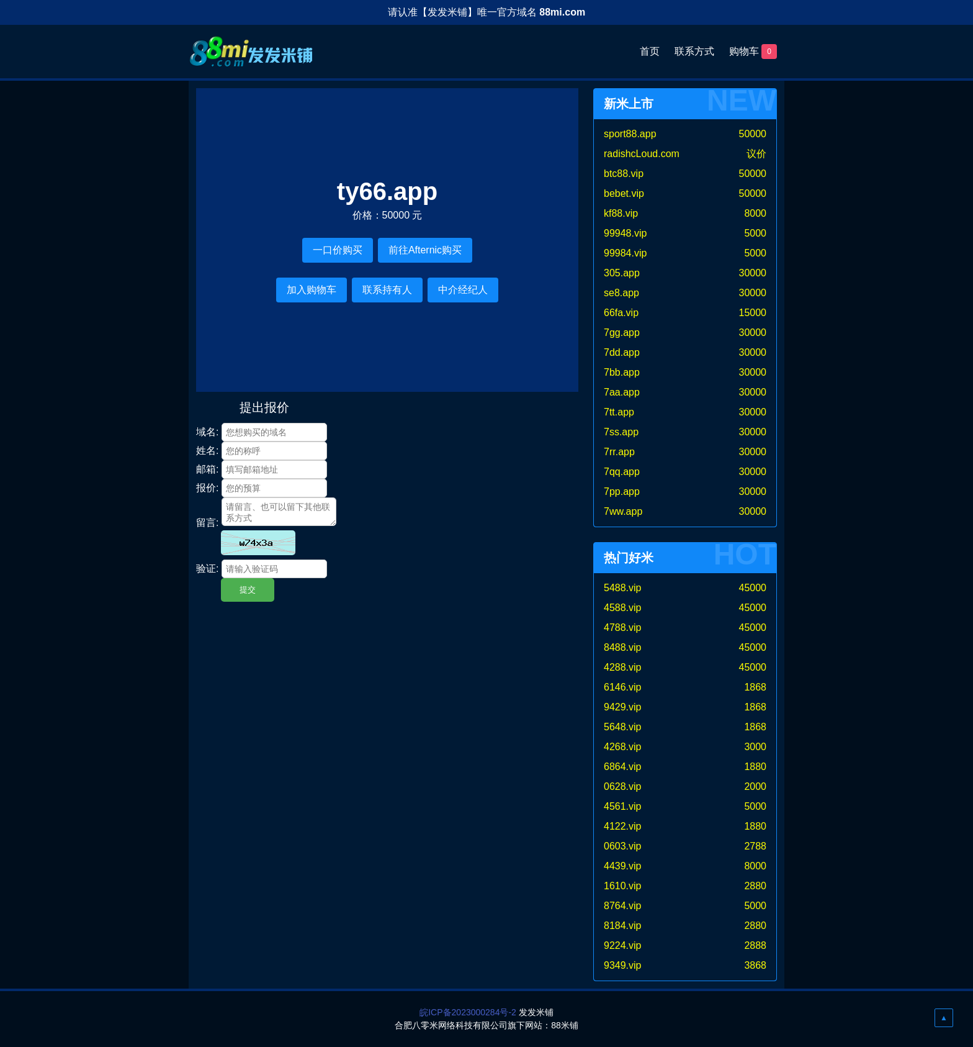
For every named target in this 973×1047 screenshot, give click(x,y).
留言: (207, 522)
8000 (755, 213)
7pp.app (622, 491)
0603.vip (623, 846)
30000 (753, 273)
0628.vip (623, 786)
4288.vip (623, 667)
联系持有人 (387, 289)
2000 (755, 786)
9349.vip (623, 965)
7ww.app (623, 511)
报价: (207, 488)
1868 (755, 687)
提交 (248, 589)
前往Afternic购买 (425, 250)
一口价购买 (337, 250)
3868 (755, 965)
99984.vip (625, 253)
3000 (755, 746)
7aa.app (622, 392)
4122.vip (623, 826)
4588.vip (623, 607)
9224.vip (623, 945)
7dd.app (622, 352)
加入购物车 (311, 289)
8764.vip (623, 905)
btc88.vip (623, 173)
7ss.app (621, 432)
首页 (650, 51)
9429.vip (623, 707)
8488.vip (623, 647)
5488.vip (623, 587)
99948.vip (625, 233)
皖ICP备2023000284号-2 (467, 1012)
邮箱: (207, 469)
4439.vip (623, 866)
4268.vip (623, 746)
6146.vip (623, 687)
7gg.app (622, 332)
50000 (753, 134)
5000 (755, 233)
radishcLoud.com (641, 153)
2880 (755, 886)
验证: (207, 568)
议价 (756, 153)
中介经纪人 (463, 289)
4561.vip (623, 806)
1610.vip (623, 886)
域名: (207, 432)
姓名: (207, 450)
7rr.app (619, 451)
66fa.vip (621, 312)
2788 (755, 846)
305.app (622, 273)
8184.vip (623, 925)
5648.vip (623, 727)
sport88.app (630, 134)
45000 (753, 587)
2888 (755, 945)
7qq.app (622, 471)
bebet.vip (624, 193)
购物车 (753, 51)
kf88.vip (621, 213)
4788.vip (623, 627)
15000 (753, 312)
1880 (755, 766)
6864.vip (623, 766)
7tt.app (619, 412)
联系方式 (694, 51)
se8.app (621, 293)
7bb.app (622, 372)
